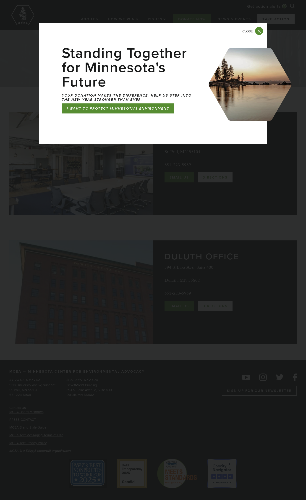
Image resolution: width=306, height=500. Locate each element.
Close (247, 31)
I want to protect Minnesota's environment (118, 108)
